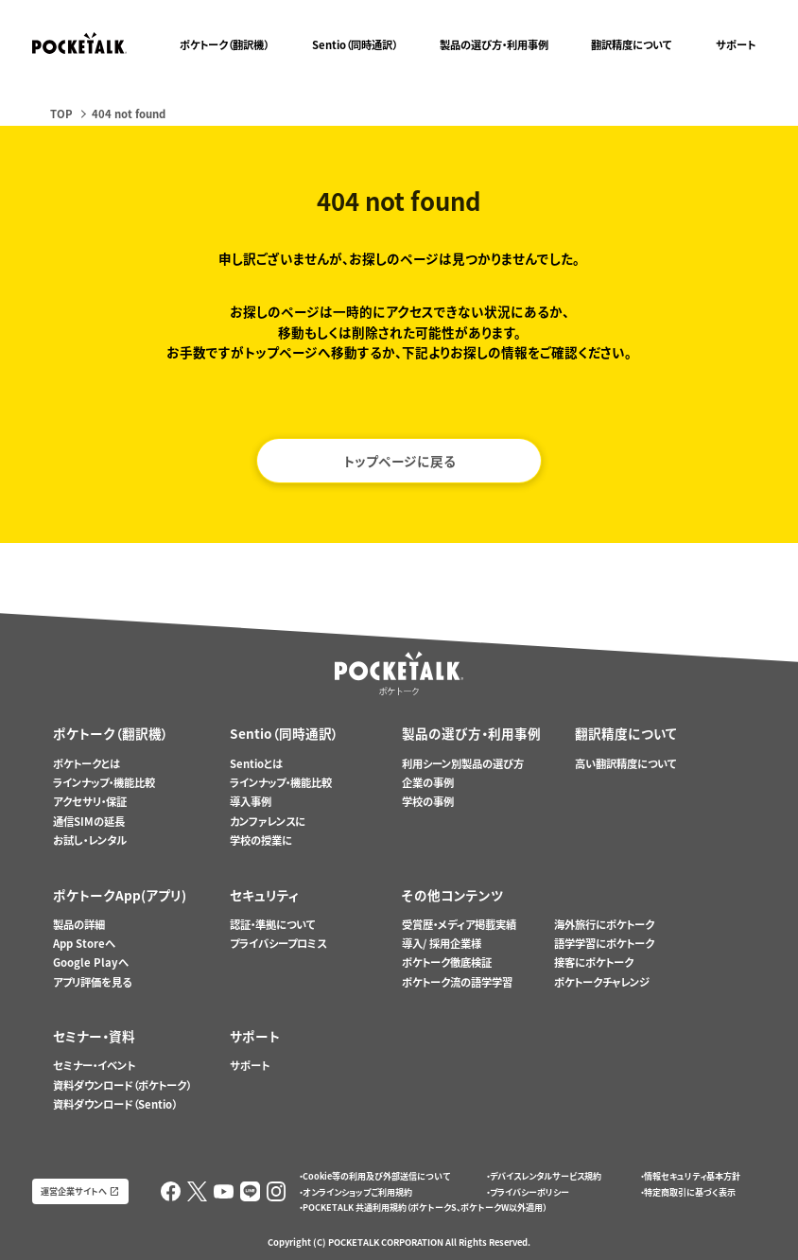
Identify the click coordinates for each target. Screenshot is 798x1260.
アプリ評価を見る (92, 982)
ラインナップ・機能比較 (104, 783)
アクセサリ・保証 (90, 802)
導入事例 (250, 802)
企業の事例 (428, 783)
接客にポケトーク (593, 962)
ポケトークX (720, 8)
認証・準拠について (273, 925)
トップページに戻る (399, 460)
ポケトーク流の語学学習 (457, 982)
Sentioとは (256, 764)
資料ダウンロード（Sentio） (115, 1104)
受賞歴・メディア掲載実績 (459, 925)
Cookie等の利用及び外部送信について (376, 1175)
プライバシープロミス (278, 944)
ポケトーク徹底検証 (447, 962)
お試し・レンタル (90, 840)
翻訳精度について (631, 45)
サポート (735, 45)
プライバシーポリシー (529, 1192)
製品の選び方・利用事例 (494, 45)
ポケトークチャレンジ (602, 982)
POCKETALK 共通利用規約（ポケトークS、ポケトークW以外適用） (424, 1207)
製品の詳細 (79, 925)
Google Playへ (91, 962)
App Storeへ (84, 944)
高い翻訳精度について (626, 764)
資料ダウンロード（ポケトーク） (122, 1085)
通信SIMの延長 (89, 822)
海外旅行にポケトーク (604, 925)
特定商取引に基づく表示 (690, 1192)
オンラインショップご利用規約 (357, 1192)
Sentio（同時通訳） (354, 45)
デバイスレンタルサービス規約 (545, 1175)
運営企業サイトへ (74, 1191)
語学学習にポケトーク (604, 944)
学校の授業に (261, 840)
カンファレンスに (267, 822)
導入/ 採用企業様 (441, 944)
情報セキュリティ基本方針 (692, 1175)
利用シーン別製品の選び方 (463, 764)
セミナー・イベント (94, 1066)
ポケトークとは (86, 764)
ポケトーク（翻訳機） (224, 45)
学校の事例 (428, 802)
